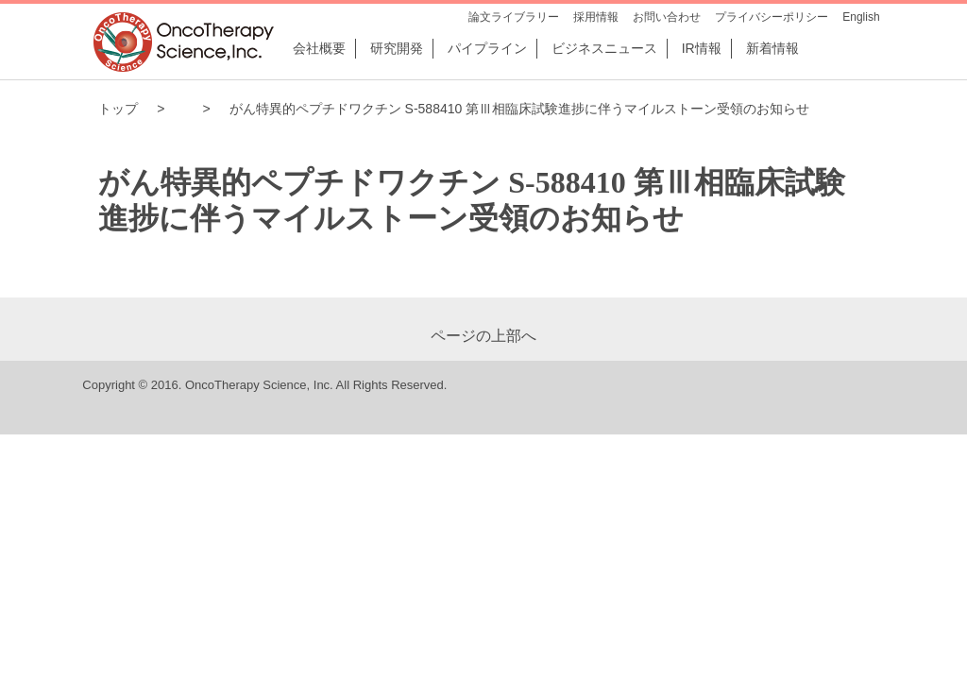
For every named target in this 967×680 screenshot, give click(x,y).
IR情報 (701, 48)
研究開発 (396, 48)
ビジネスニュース (604, 48)
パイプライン (487, 48)
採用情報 (596, 17)
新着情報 (772, 48)
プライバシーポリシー (771, 17)
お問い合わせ (667, 17)
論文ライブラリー (513, 17)
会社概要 (319, 48)
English (860, 17)
